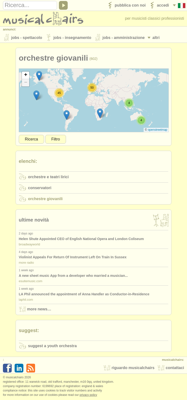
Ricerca (31, 139)
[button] (67, 115)
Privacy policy (88, 395)
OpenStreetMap (157, 129)
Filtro (55, 139)
